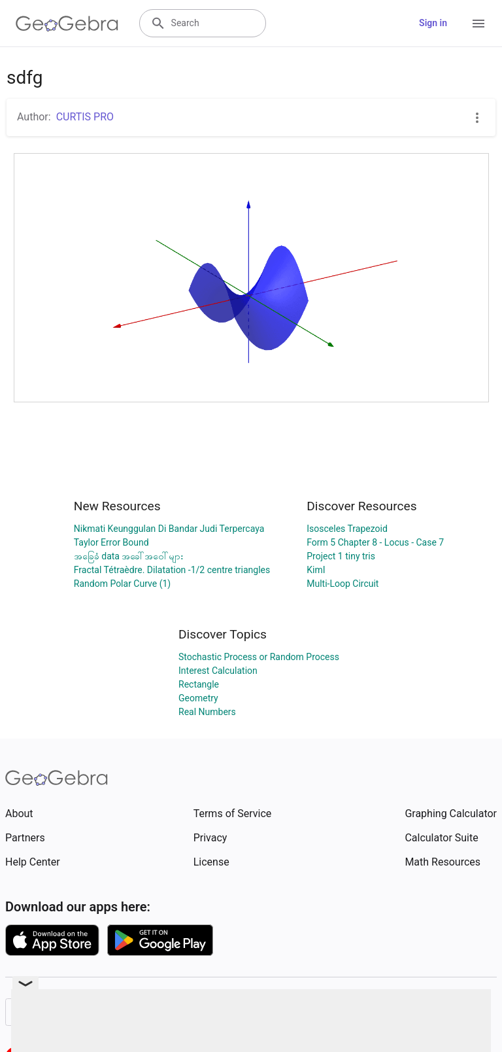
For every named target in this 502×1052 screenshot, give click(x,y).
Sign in (433, 23)
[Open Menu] (478, 23)
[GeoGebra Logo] (67, 23)
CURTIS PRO (85, 117)
